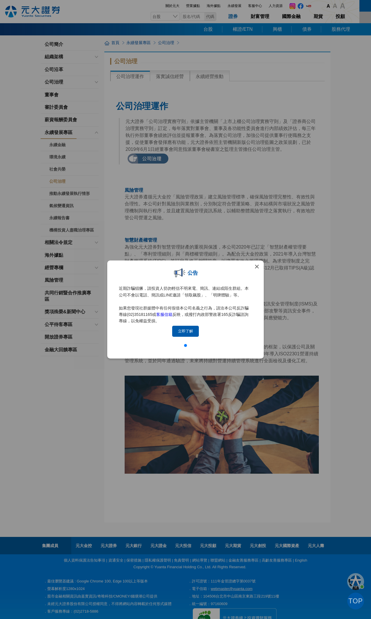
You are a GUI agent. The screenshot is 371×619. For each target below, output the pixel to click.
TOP (355, 601)
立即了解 (185, 331)
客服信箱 (164, 314)
